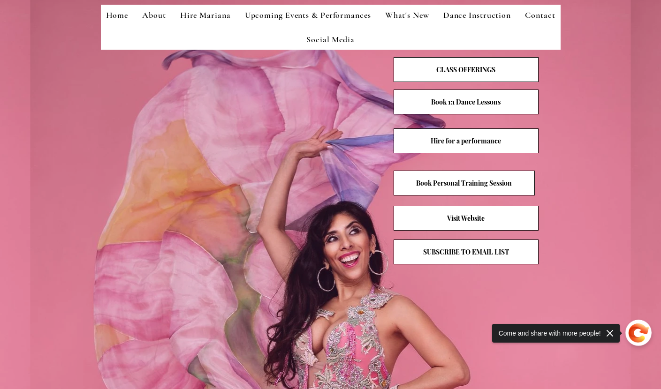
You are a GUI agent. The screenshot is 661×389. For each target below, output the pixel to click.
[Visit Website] (466, 218)
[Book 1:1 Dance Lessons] (466, 102)
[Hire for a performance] (466, 140)
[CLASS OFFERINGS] (466, 69)
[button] (466, 251)
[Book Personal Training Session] (464, 183)
